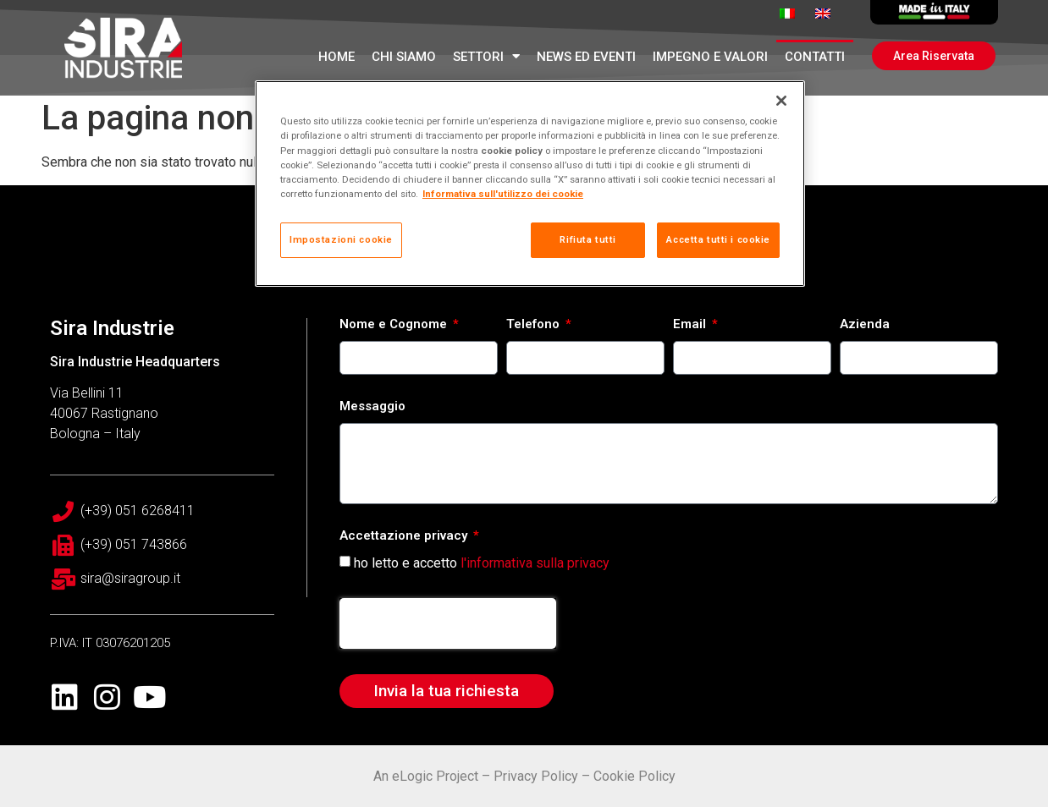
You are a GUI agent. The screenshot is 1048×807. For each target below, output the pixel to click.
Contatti (815, 56)
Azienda (865, 325)
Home (336, 56)
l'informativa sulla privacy (535, 562)
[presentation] (447, 623)
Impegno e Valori (710, 56)
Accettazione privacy (405, 536)
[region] (530, 183)
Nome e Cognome (394, 325)
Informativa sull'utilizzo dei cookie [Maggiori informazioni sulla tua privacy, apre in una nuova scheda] (502, 194)
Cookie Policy (634, 776)
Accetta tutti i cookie (718, 239)
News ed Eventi (586, 56)
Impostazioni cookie (341, 239)
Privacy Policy (536, 776)
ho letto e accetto (481, 562)
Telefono (534, 325)
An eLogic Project (425, 776)
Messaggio (372, 407)
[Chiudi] (781, 100)
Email (691, 325)
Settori (486, 56)
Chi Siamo (404, 56)
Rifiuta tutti (587, 239)
